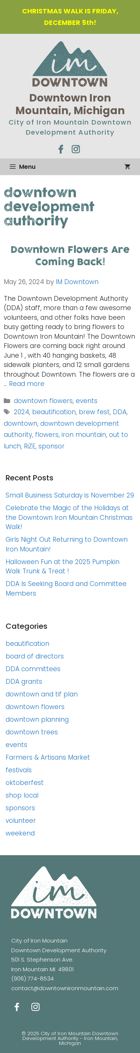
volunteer (21, 820)
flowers (47, 434)
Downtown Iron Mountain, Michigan (70, 104)
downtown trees (32, 732)
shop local (22, 795)
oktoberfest (25, 782)
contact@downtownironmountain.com (64, 988)
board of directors (35, 656)
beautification (54, 412)
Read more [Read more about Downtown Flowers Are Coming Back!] (26, 383)
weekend (20, 833)
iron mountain (84, 434)
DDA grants (24, 681)
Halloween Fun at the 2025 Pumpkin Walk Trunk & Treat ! (62, 566)
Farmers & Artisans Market (48, 757)
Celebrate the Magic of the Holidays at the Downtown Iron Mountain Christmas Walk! (69, 517)
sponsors (20, 808)
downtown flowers (43, 400)
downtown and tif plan (42, 694)
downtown (20, 423)
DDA (120, 412)
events (86, 400)
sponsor (51, 446)
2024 (21, 412)
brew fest (94, 412)
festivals (19, 770)
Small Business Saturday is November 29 (70, 495)
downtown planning (37, 719)
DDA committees (33, 668)
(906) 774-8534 (32, 978)
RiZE (29, 446)
